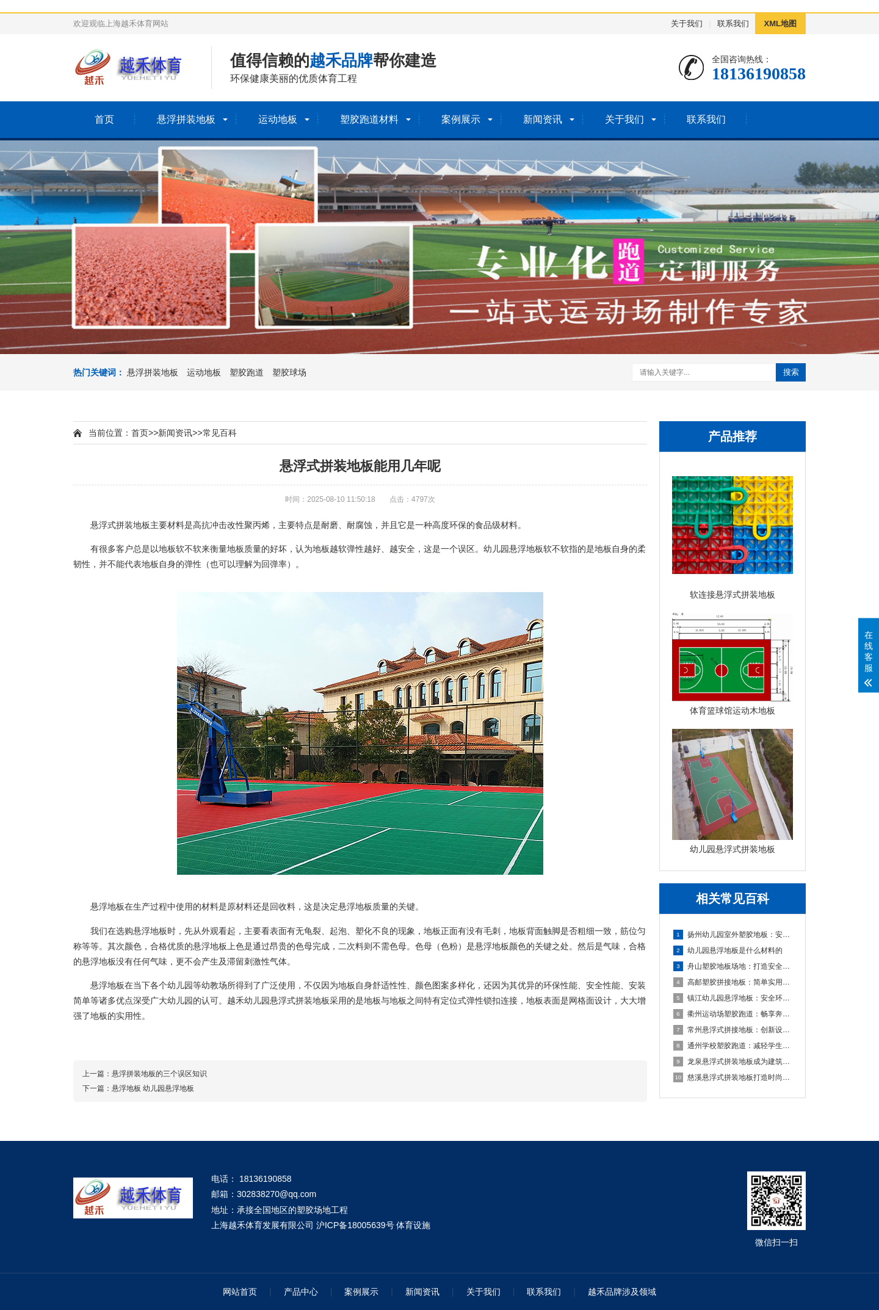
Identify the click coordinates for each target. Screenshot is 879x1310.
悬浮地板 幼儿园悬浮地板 (153, 1088)
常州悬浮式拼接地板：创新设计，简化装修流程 (733, 1030)
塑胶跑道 (247, 372)
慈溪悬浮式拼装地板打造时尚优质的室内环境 (733, 1077)
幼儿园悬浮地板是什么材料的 (728, 950)
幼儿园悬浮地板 (513, 549)
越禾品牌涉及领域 (622, 1292)
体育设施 (413, 1225)
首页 (104, 119)
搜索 (791, 372)
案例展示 (460, 119)
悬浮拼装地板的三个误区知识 (159, 1073)
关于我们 (687, 23)
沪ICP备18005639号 (355, 1225)
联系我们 (733, 23)
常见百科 (220, 433)
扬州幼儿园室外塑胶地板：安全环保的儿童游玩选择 (733, 934)
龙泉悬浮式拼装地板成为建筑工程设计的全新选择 (733, 1061)
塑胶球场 (289, 372)
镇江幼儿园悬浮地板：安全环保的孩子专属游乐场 (733, 998)
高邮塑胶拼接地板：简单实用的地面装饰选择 (733, 982)
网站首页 (240, 1292)
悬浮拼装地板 (186, 119)
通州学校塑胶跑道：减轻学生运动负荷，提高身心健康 (733, 1046)
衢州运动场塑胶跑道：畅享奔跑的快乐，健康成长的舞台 (733, 1014)
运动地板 (277, 119)
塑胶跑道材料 (369, 119)
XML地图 (780, 23)
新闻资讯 (542, 119)
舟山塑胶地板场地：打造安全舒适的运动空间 (733, 966)
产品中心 (301, 1292)
